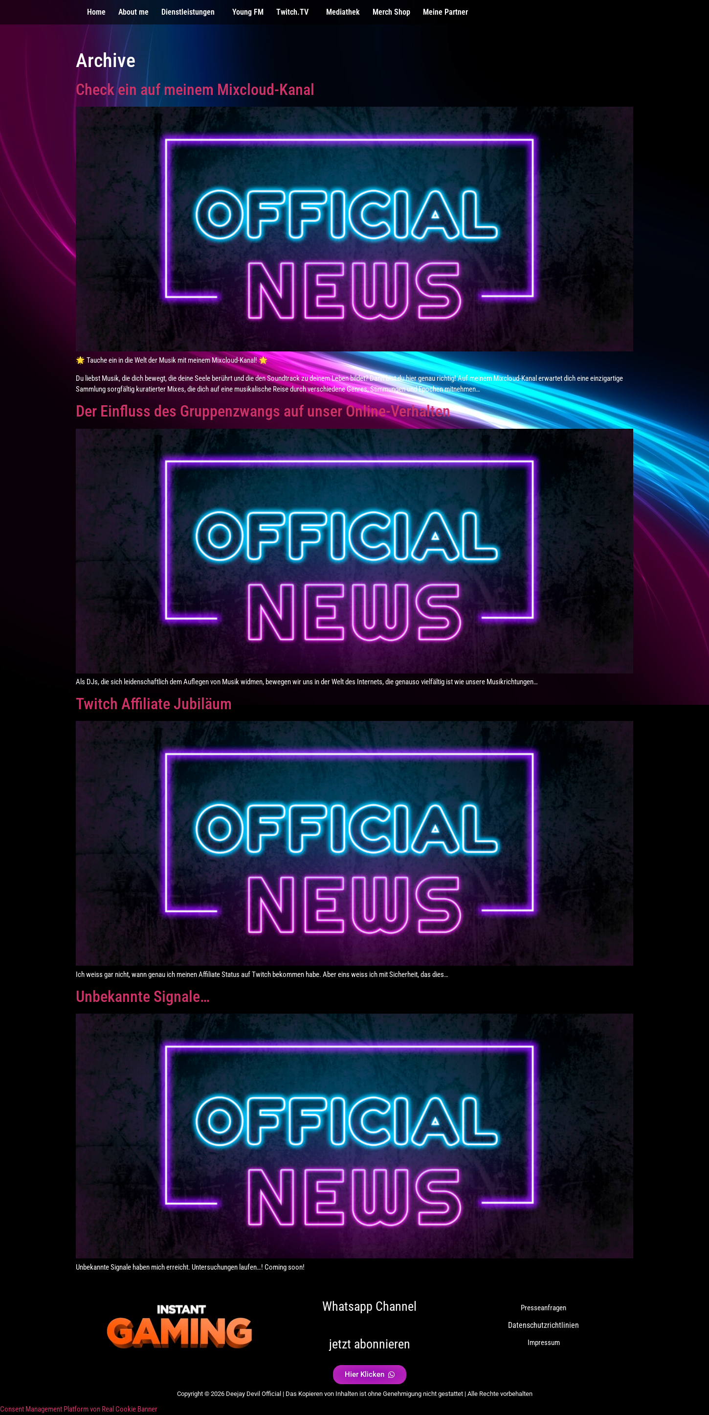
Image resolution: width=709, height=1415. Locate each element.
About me (133, 12)
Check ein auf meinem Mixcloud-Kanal (195, 89)
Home (96, 12)
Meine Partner (445, 12)
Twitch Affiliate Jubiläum (154, 704)
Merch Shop (391, 12)
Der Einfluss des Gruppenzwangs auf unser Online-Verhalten (263, 411)
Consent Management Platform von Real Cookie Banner (78, 1409)
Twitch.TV (292, 12)
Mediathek (343, 12)
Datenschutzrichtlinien (543, 1325)
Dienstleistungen (188, 12)
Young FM (248, 12)
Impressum (544, 1342)
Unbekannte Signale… (143, 996)
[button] (190, 12)
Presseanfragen (543, 1307)
